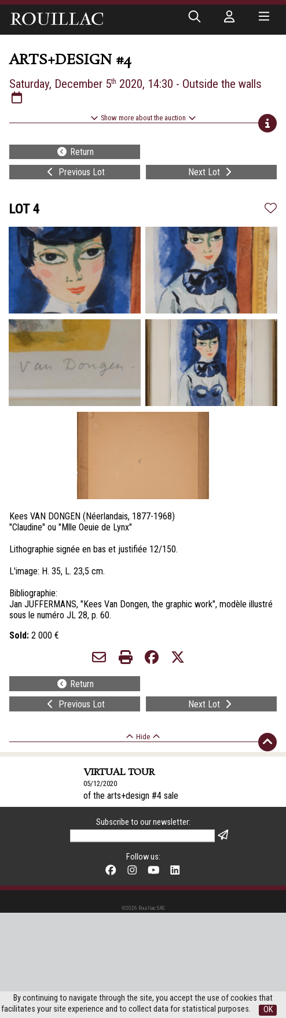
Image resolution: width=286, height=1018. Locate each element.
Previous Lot (75, 172)
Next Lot (211, 172)
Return (75, 151)
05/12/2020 (100, 783)
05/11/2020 (100, 847)
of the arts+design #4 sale (130, 795)
